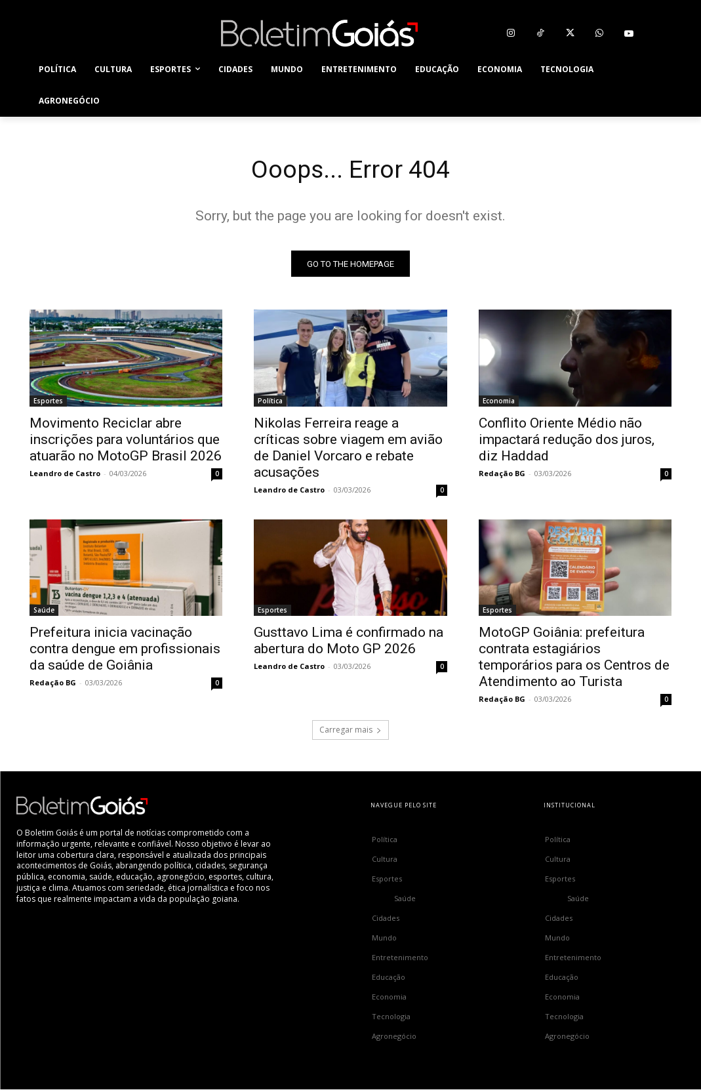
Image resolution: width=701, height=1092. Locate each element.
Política (270, 402)
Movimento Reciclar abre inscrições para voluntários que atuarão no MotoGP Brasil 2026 (126, 441)
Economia (499, 402)
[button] (656, 85)
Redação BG (502, 475)
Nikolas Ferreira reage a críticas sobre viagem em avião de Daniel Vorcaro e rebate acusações (348, 449)
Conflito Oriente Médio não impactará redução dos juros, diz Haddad (566, 441)
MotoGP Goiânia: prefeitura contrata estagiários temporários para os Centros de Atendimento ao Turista (574, 659)
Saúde (43, 612)
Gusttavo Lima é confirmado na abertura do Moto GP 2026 (348, 643)
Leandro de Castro (65, 475)
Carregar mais (350, 732)
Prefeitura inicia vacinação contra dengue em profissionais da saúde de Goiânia (125, 651)
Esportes (48, 402)
